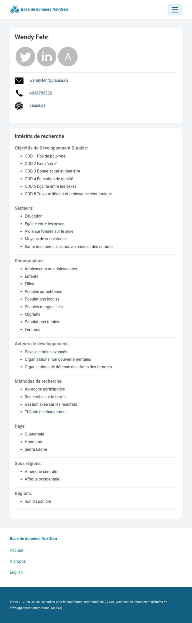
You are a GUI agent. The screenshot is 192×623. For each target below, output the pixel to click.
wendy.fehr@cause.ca (49, 80)
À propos (18, 561)
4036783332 (41, 93)
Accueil (16, 550)
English (16, 572)
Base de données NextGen (39, 10)
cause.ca (38, 105)
